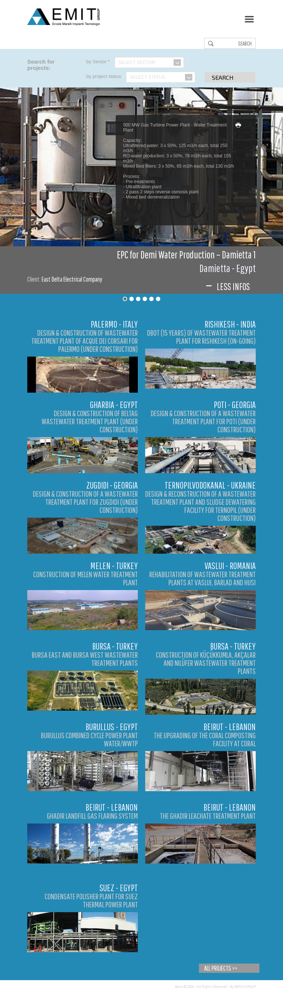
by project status (103, 76)
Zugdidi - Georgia (112, 485)
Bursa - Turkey (115, 646)
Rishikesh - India (230, 324)
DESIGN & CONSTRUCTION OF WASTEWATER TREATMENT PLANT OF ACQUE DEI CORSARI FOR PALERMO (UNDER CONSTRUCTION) (84, 340)
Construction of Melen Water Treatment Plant (85, 578)
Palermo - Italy (114, 324)
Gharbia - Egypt (114, 404)
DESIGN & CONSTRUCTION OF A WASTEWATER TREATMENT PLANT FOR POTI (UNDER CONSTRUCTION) (203, 421)
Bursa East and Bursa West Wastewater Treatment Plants (85, 658)
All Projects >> (220, 968)
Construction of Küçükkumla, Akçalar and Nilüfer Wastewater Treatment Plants (206, 662)
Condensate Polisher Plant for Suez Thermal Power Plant (91, 900)
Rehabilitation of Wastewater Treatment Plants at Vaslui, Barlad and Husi (202, 578)
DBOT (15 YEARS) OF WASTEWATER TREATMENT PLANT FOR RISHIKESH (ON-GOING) (201, 336)
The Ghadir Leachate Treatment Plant (208, 815)
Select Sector (137, 62)
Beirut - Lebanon (229, 726)
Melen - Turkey (114, 565)
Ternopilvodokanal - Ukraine (210, 485)
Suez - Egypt (118, 887)
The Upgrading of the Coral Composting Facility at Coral (205, 739)
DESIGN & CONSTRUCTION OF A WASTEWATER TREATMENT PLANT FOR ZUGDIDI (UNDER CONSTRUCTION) (85, 501)
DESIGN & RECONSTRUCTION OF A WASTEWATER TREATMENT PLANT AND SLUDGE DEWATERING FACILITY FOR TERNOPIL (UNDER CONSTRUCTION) (200, 505)
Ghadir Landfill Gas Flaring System (92, 815)
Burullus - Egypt (111, 726)
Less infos (227, 286)
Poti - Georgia (235, 404)
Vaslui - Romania (230, 565)
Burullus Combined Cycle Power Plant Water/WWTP (89, 739)
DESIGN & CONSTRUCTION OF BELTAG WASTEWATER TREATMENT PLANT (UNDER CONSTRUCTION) (90, 421)
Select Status (147, 77)
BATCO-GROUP (245, 987)
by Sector (98, 61)
